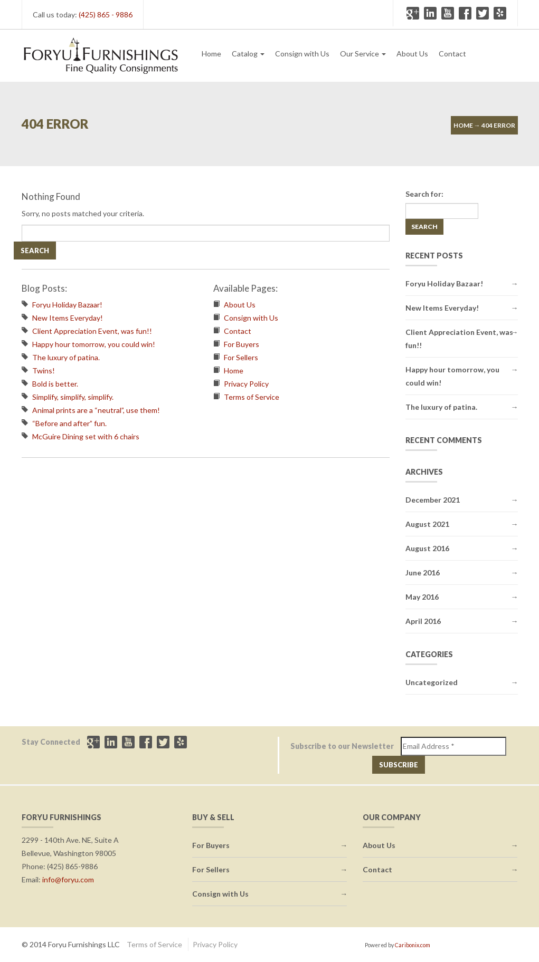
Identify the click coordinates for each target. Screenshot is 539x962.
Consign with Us (302, 53)
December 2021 (432, 499)
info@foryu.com (68, 879)
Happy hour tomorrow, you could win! (93, 344)
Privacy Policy (246, 383)
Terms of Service (251, 396)
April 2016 (423, 621)
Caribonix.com (412, 945)
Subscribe (398, 765)
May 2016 (422, 596)
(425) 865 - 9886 (106, 14)
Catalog (248, 53)
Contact (452, 53)
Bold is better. (55, 383)
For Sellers (241, 357)
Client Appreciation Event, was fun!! (92, 330)
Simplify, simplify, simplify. (73, 396)
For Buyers (241, 344)
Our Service (363, 53)
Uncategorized (431, 682)
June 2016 (422, 572)
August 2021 (427, 524)
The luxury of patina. (66, 357)
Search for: (424, 193)
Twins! (43, 370)
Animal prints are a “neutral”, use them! (96, 410)
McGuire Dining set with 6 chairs (85, 436)
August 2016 (427, 548)
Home (211, 53)
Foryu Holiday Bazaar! (67, 304)
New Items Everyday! (67, 317)
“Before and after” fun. (69, 423)
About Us (412, 53)
